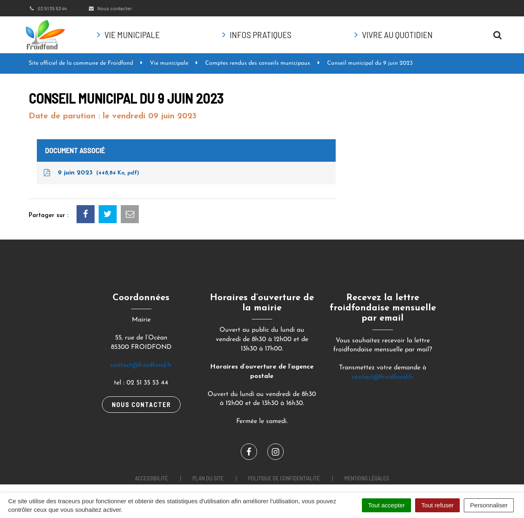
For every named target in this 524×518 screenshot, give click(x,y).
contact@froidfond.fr (141, 365)
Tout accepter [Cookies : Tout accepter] (386, 505)
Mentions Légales (366, 478)
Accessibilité (151, 478)
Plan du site (208, 478)
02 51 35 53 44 (48, 8)
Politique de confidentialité (284, 478)
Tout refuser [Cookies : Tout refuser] (437, 505)
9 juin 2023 (90, 172)
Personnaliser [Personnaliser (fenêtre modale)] (489, 505)
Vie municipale (132, 34)
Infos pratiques (260, 34)
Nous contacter (110, 8)
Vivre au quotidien (397, 34)
